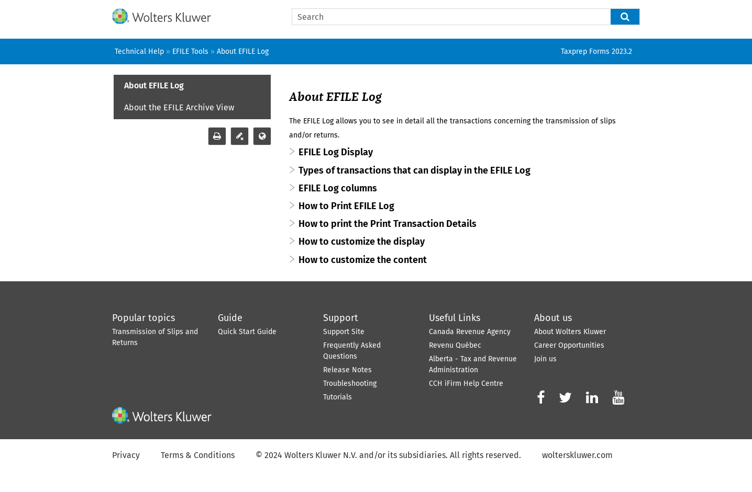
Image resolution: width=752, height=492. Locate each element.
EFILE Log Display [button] (335, 152)
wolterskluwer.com (577, 455)
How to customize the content (362, 260)
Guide (230, 318)
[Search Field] (466, 16)
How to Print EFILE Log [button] (346, 206)
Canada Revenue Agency (470, 331)
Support (340, 318)
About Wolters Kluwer (570, 331)
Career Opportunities (569, 345)
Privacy (126, 455)
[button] (625, 16)
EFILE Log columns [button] (337, 188)
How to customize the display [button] (361, 241)
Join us (545, 358)
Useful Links (454, 318)
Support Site (343, 331)
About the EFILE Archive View (179, 107)
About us (553, 318)
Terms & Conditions (198, 455)
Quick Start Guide (247, 331)
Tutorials (337, 397)
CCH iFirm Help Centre (466, 383)
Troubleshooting (350, 383)
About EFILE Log (154, 85)
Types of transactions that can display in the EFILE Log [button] (414, 170)
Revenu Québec (455, 345)
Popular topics (143, 318)
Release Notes (347, 369)
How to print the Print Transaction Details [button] (387, 224)
